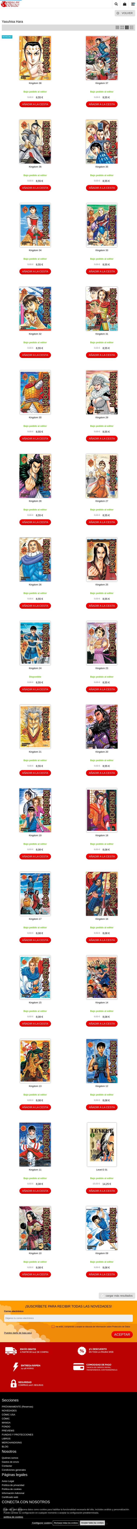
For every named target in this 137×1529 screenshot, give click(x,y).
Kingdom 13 (35, 1086)
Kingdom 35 (102, 166)
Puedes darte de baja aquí (18, 1332)
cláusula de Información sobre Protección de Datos (107, 1326)
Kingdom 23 (102, 668)
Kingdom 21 (35, 751)
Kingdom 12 (102, 1086)
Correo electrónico (14, 1311)
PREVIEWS (8, 1430)
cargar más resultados (119, 1295)
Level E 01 (101, 1169)
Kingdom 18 (102, 835)
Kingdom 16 (102, 919)
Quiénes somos (10, 1458)
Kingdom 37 (102, 83)
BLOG (5, 1446)
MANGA (6, 1422)
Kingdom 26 (35, 584)
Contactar (7, 1465)
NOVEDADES (9, 1410)
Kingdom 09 (102, 1253)
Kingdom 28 (35, 501)
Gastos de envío (10, 1461)
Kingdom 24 (35, 668)
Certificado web (10, 1497)
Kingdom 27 (102, 501)
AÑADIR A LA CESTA (35, 104)
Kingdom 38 (35, 83)
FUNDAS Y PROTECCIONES (17, 1434)
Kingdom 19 (35, 835)
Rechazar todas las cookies (66, 1523)
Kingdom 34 (35, 250)
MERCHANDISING (12, 1442)
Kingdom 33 (102, 250)
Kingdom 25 (102, 584)
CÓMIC (6, 1418)
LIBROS (6, 1438)
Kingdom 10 (35, 1253)
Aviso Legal (8, 1481)
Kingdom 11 (35, 1169)
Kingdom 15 (35, 1002)
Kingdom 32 (35, 334)
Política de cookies (11, 1489)
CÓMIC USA (8, 1414)
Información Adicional (13, 1493)
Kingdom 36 (35, 166)
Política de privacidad (13, 1485)
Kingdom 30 (35, 417)
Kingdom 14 (102, 1002)
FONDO (6, 1426)
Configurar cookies (42, 1523)
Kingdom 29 (102, 417)
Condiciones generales (14, 1469)
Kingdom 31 (102, 334)
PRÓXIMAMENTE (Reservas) (17, 1406)
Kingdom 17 (35, 919)
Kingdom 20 (102, 751)
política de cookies (13, 1517)
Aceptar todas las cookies (92, 1523)
